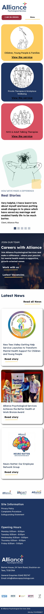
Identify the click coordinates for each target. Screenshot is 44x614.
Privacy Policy (7, 508)
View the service (22, 57)
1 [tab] (15, 228)
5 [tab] (29, 228)
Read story (11, 358)
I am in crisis (12, 17)
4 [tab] (25, 228)
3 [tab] (22, 228)
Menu (32, 17)
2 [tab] (18, 228)
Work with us (11, 267)
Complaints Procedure (11, 511)
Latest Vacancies (13, 274)
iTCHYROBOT (38, 612)
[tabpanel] (22, 213)
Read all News (32, 301)
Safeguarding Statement (12, 514)
